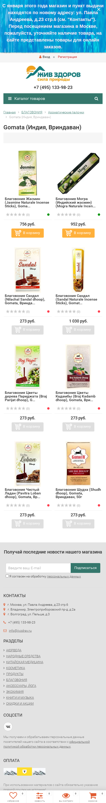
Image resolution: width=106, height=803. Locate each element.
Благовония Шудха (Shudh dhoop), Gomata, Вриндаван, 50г (78, 493)
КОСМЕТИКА (15, 668)
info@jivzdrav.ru (20, 630)
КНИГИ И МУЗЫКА (20, 697)
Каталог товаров (26, 98)
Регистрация (67, 57)
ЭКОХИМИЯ (15, 692)
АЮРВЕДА (13, 650)
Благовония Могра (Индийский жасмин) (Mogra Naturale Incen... (76, 202)
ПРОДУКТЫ (14, 674)
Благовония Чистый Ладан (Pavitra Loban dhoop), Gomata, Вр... (23, 493)
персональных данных (64, 576)
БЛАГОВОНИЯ (16, 680)
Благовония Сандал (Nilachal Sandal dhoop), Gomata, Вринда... (25, 299)
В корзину (31, 233)
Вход (44, 57)
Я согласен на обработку (43, 576)
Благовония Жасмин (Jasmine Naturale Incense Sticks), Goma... (27, 202)
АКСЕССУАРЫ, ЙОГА (21, 686)
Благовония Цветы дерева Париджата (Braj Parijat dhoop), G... (26, 396)
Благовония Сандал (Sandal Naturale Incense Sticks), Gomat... (76, 299)
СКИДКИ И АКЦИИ (20, 703)
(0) (18, 214)
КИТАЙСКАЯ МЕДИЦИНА (24, 662)
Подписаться (85, 568)
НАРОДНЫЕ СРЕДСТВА (23, 656)
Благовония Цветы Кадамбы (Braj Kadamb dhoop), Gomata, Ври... (76, 396)
